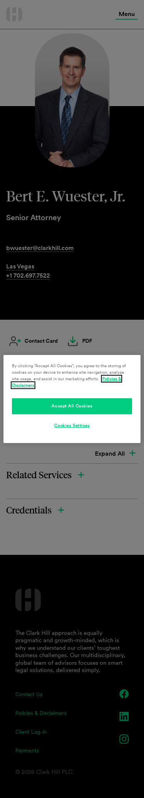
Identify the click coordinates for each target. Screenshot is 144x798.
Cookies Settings (71, 425)
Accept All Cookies (71, 406)
